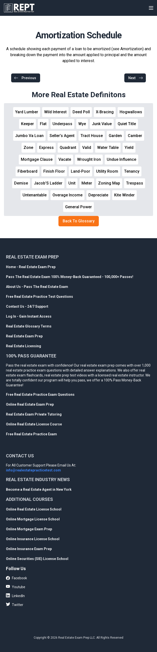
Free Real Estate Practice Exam (31, 434)
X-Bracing (105, 112)
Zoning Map (109, 183)
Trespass (134, 183)
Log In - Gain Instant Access (29, 316)
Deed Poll (81, 112)
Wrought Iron (89, 159)
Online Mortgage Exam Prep (29, 529)
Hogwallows (131, 112)
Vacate (64, 159)
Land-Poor (80, 171)
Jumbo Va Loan (29, 135)
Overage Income (67, 195)
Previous (25, 77)
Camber (135, 135)
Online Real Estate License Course (34, 424)
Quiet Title (127, 123)
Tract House (91, 135)
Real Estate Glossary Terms (29, 326)
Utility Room (107, 171)
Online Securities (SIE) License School (37, 559)
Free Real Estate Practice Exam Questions (40, 394)
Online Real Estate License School (33, 509)
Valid (86, 147)
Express (46, 147)
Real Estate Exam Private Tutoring (34, 414)
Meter (86, 183)
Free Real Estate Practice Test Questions (39, 297)
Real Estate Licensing (23, 346)
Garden (115, 135)
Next (135, 77)
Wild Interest (55, 112)
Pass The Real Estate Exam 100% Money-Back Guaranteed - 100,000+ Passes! (69, 277)
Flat (43, 123)
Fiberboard (27, 171)
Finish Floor (54, 171)
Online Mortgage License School (33, 519)
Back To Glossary (79, 221)
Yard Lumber (26, 112)
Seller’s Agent (62, 135)
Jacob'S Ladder (48, 183)
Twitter (14, 604)
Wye (82, 123)
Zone (28, 147)
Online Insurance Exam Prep (29, 549)
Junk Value (102, 123)
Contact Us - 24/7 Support (27, 306)
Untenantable (35, 195)
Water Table (108, 147)
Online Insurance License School (32, 539)
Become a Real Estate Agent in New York (39, 489)
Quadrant (68, 147)
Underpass (62, 123)
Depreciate (98, 195)
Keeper (27, 123)
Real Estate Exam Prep (24, 336)
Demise (21, 183)
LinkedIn (15, 595)
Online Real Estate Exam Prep (30, 404)
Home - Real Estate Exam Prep (30, 267)
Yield (129, 147)
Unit (72, 183)
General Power (78, 207)
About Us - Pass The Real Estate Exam (37, 287)
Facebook (16, 578)
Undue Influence (121, 159)
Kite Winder (124, 195)
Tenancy (131, 171)
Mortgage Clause (36, 159)
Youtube (15, 586)
